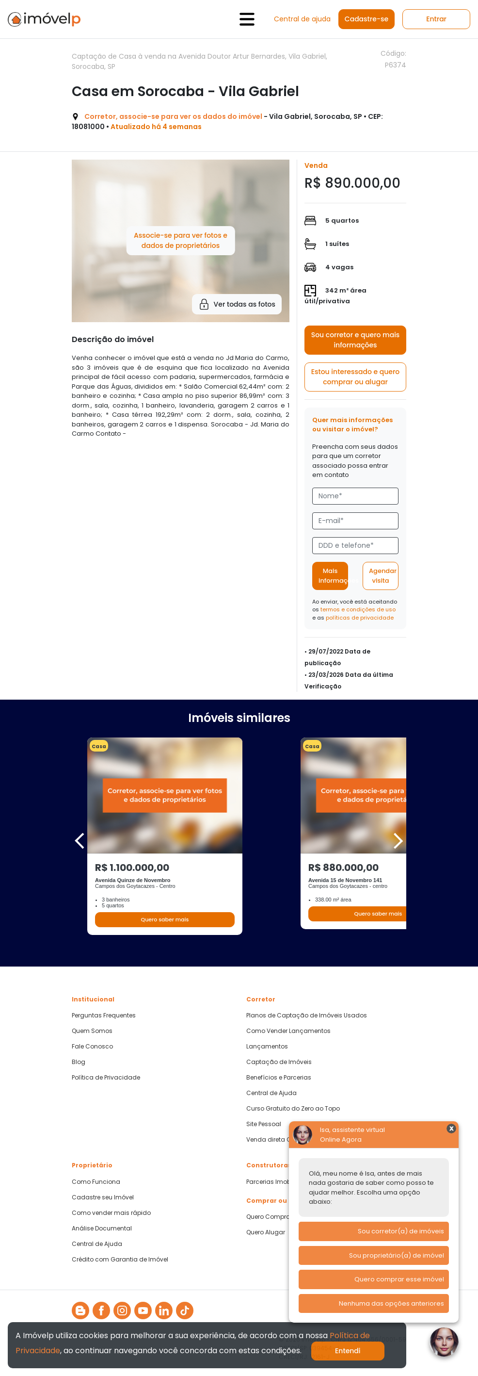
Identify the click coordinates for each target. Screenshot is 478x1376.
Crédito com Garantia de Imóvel (120, 1259)
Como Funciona (96, 1182)
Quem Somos (92, 1031)
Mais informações (333, 575)
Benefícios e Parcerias (278, 1078)
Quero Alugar (265, 1232)
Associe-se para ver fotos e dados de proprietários (180, 240)
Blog (78, 1062)
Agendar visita (383, 575)
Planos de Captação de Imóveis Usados (306, 1015)
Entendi (348, 1351)
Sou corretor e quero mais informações (355, 340)
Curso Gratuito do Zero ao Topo (293, 1109)
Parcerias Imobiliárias (278, 1182)
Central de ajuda (302, 19)
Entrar (436, 19)
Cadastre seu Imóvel (103, 1197)
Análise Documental (102, 1228)
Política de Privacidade (106, 1078)
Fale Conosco (92, 1046)
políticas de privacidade (360, 618)
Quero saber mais (165, 919)
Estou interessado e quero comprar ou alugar (355, 377)
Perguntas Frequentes (104, 1015)
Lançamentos (267, 1046)
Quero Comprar (269, 1217)
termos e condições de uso (358, 609)
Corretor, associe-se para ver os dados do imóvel (173, 116)
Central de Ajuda (271, 1093)
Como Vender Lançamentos (288, 1031)
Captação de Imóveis (279, 1062)
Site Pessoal (263, 1124)
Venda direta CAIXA (275, 1140)
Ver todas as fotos (236, 304)
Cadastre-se (366, 19)
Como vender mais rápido (111, 1213)
